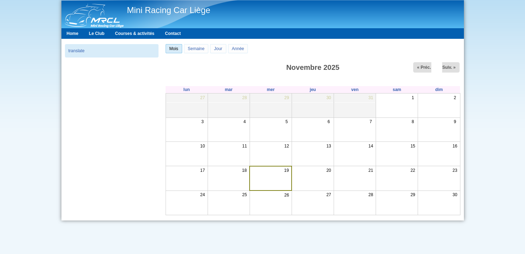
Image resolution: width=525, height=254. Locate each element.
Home (72, 33)
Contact (173, 33)
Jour (218, 48)
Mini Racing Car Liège (168, 10)
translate (76, 50)
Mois (175, 47)
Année (238, 48)
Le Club (97, 33)
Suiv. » (449, 67)
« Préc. (424, 67)
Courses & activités (134, 33)
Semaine (196, 48)
